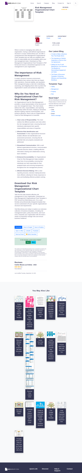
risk (52, 94)
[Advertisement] (51, 24)
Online (53, 111)
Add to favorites (31, 234)
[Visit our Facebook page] (10, 466)
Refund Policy (58, 471)
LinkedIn (28, 230)
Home (32, 3)
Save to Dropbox (39, 227)
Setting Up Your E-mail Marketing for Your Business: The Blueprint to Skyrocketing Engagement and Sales (59, 68)
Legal (59, 38)
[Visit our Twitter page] (6, 466)
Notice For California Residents (57, 467)
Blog (53, 3)
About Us (32, 452)
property (53, 91)
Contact (32, 457)
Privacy (56, 459)
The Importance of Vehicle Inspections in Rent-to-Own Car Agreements (58, 60)
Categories (45, 452)
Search (39, 3)
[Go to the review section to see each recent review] (65, 9)
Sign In (69, 3)
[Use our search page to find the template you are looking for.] (75, 3)
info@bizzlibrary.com (72, 449)
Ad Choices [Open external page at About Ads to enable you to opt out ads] (57, 462)
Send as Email (20, 234)
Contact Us (61, 3)
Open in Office (20, 230)
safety (53, 86)
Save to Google (28, 227)
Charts (48, 38)
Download (18, 227)
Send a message (56, 115)
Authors (32, 455)
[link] (6, 466)
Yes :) (28, 242)
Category (46, 3)
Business (44, 455)
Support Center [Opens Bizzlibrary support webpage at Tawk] (58, 452)
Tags (43, 460)
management (54, 89)
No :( (33, 242)
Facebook (35, 230)
